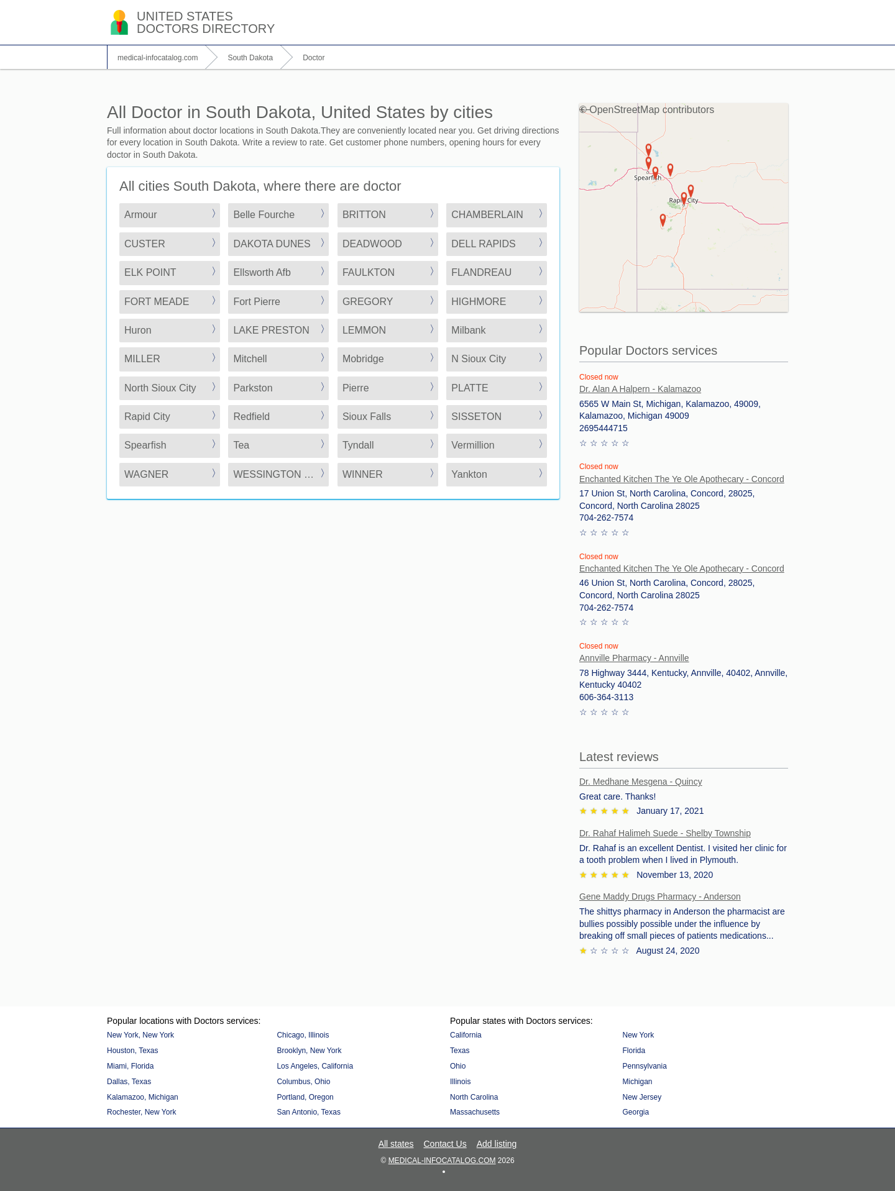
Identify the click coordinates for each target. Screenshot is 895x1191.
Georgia (635, 1112)
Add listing (497, 1144)
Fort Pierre (256, 301)
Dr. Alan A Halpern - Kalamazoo (640, 389)
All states (396, 1144)
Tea (241, 445)
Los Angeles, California (315, 1066)
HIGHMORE (478, 301)
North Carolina (474, 1097)
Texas (459, 1050)
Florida (633, 1050)
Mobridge (363, 359)
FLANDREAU (481, 272)
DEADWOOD (372, 244)
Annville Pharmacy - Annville (634, 658)
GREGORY (367, 301)
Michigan (637, 1081)
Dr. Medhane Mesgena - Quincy (640, 782)
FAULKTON (368, 272)
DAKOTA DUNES (271, 244)
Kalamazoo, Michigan (142, 1097)
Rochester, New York (141, 1112)
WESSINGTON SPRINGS (281, 474)
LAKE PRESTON (271, 330)
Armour (140, 214)
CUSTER (144, 244)
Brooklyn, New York (309, 1050)
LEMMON (364, 330)
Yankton (469, 474)
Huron (138, 330)
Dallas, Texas (129, 1081)
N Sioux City (478, 359)
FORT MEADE (156, 301)
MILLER (142, 359)
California (466, 1035)
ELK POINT (150, 272)
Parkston (252, 388)
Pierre (355, 388)
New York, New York (140, 1035)
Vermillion (472, 445)
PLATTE (469, 388)
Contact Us (444, 1144)
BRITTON (364, 214)
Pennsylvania (644, 1066)
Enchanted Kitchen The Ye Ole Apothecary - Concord (681, 479)
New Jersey (641, 1097)
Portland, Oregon (305, 1097)
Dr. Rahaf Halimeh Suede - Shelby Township (665, 833)
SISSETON (476, 416)
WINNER (362, 474)
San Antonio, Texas (309, 1112)
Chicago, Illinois (303, 1035)
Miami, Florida (130, 1066)
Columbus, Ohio (303, 1081)
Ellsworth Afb (261, 272)
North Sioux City (160, 388)
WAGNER (146, 474)
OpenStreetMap (624, 109)
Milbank (468, 330)
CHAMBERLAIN (487, 214)
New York (638, 1035)
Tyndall (358, 445)
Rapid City (147, 416)
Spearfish (145, 445)
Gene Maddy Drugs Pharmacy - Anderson (660, 896)
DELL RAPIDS (483, 244)
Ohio (458, 1066)
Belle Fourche (264, 214)
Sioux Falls (366, 416)
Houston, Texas (132, 1050)
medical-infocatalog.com (442, 1160)
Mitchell (250, 359)
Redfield (251, 416)
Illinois (460, 1081)
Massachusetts (475, 1112)
